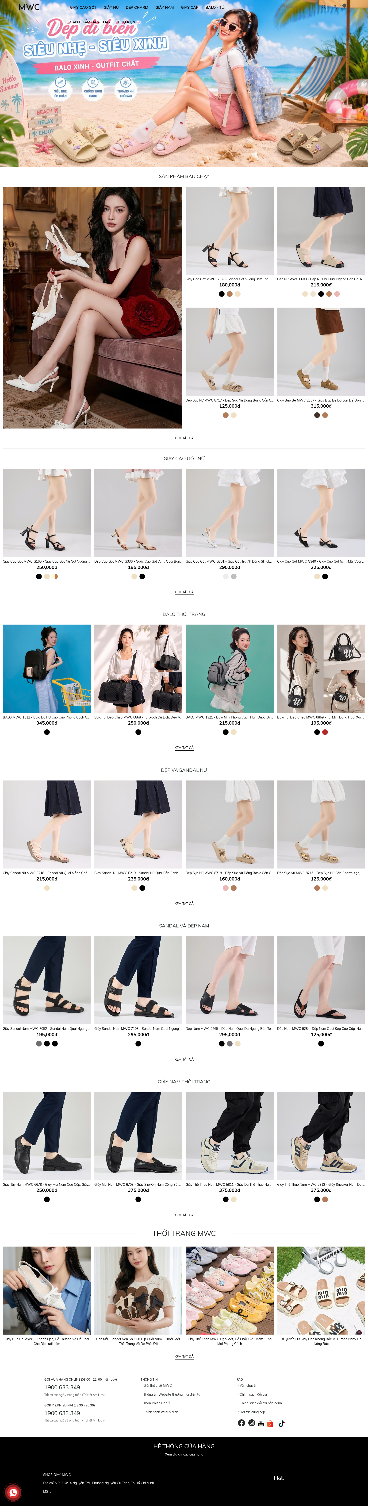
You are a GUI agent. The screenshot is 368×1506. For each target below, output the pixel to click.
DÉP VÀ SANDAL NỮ (184, 770)
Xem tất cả (184, 438)
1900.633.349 (62, 1387)
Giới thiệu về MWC (157, 1385)
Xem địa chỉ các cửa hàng (184, 1454)
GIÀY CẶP (190, 7)
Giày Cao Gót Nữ (184, 458)
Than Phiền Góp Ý (156, 1403)
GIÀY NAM (164, 7)
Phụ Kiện (126, 21)
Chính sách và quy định (160, 1412)
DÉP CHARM (137, 7)
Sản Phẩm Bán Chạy (184, 176)
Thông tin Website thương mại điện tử (171, 1394)
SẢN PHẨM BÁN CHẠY (90, 21)
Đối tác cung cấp (251, 1412)
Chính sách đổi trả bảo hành (260, 1403)
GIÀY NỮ (111, 7)
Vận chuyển (247, 1385)
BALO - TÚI (215, 7)
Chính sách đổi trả (252, 1394)
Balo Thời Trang (184, 614)
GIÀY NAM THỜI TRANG (184, 1082)
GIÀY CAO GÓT (83, 7)
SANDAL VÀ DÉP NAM (184, 926)
